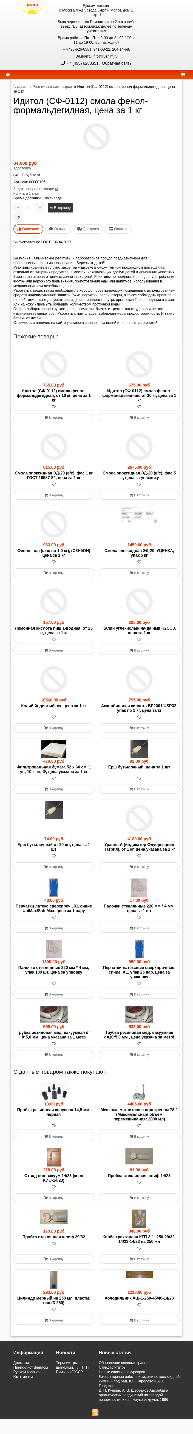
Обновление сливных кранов (123, 1363)
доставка (23, 168)
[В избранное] (18, 217)
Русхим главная (26, 1372)
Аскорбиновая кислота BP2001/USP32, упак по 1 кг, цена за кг (139, 708)
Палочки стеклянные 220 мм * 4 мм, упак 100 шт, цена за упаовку (53, 969)
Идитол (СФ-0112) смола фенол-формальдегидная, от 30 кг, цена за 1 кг (139, 395)
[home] (7, 74)
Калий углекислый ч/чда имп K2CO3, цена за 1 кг (139, 630)
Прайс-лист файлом (30, 1367)
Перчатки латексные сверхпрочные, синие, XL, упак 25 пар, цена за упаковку (139, 972)
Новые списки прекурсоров (122, 1372)
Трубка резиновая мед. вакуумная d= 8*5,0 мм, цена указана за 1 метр (54, 1034)
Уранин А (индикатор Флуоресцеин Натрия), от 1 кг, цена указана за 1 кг (139, 847)
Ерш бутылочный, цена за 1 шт (139, 767)
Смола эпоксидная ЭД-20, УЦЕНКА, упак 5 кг (139, 553)
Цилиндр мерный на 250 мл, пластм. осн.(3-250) (53, 1300)
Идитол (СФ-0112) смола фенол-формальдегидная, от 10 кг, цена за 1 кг (54, 395)
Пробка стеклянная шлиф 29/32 (54, 1237)
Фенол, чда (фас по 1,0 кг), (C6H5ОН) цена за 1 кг (53, 553)
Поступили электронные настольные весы (71, 1381)
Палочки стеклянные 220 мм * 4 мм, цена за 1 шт (139, 908)
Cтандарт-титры (112, 1367)
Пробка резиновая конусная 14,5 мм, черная (53, 1112)
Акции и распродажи (30, 1410)
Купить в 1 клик (26, 193)
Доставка (21, 1363)
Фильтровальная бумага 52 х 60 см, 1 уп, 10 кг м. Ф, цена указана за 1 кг (54, 769)
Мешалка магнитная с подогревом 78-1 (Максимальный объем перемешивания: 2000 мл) (139, 1114)
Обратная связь (116, 63)
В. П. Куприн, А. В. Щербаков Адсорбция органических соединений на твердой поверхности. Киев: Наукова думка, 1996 (133, 1395)
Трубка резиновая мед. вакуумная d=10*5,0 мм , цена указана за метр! (139, 1034)
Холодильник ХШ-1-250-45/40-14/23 (139, 1298)
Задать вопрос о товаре (33, 189)
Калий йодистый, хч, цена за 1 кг (53, 706)
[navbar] (183, 74)
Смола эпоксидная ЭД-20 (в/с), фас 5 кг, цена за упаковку (139, 475)
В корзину (60, 208)
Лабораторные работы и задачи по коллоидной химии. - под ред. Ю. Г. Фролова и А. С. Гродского (139, 1381)
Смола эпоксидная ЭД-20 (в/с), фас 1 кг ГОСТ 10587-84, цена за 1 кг (54, 475)
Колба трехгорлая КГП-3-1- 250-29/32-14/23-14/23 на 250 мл (139, 1239)
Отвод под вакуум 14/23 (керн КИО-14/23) (53, 1178)
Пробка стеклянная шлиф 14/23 (139, 1175)
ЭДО (17, 1401)
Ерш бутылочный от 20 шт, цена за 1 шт (53, 847)
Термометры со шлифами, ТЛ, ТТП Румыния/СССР (72, 1367)
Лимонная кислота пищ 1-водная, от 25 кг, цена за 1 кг (54, 630)
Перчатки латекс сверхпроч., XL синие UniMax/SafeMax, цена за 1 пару (54, 908)
